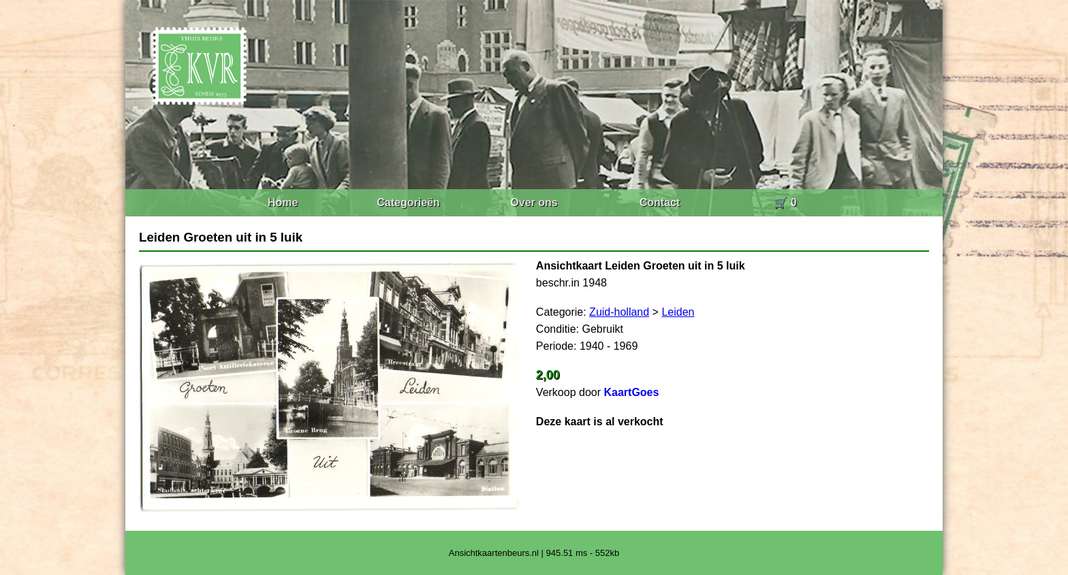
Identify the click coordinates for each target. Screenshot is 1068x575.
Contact (660, 202)
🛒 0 (785, 202)
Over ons (533, 202)
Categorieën (408, 202)
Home (283, 202)
